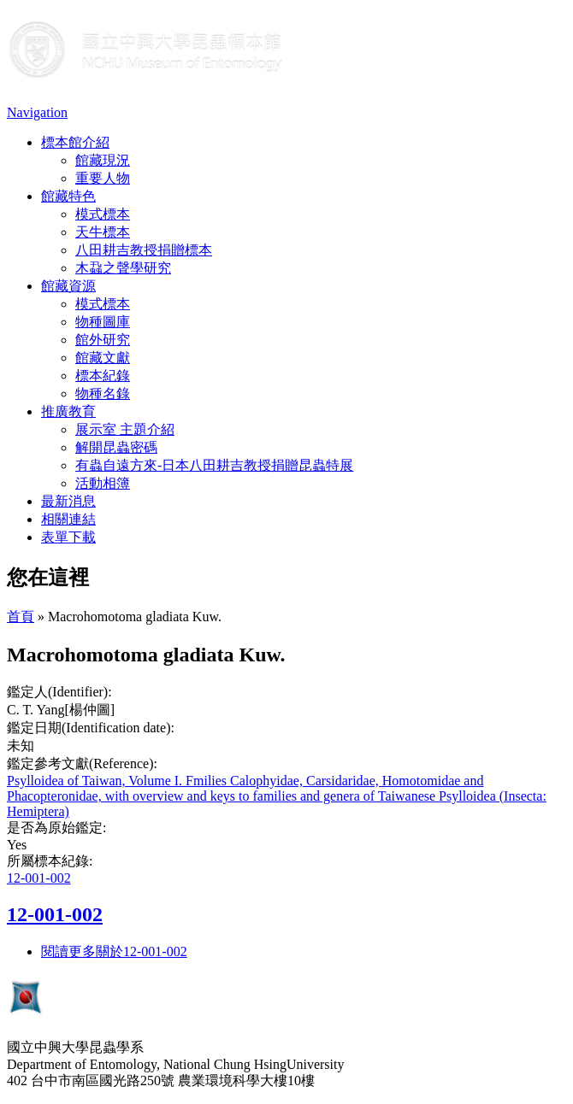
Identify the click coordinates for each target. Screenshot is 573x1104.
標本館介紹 (75, 142)
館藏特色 (68, 196)
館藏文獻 (102, 357)
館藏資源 (68, 286)
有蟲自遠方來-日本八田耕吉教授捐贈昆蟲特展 (214, 465)
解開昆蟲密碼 (116, 447)
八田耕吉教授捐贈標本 (143, 250)
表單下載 (68, 537)
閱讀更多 (114, 951)
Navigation (37, 112)
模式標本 (102, 214)
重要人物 (102, 178)
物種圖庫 (102, 321)
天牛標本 (102, 232)
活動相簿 (102, 483)
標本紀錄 (102, 375)
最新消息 (68, 501)
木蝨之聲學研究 (123, 268)
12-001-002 (39, 878)
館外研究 (102, 339)
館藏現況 (102, 160)
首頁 (20, 616)
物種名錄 (102, 393)
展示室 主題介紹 (124, 429)
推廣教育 (68, 411)
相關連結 (68, 519)
